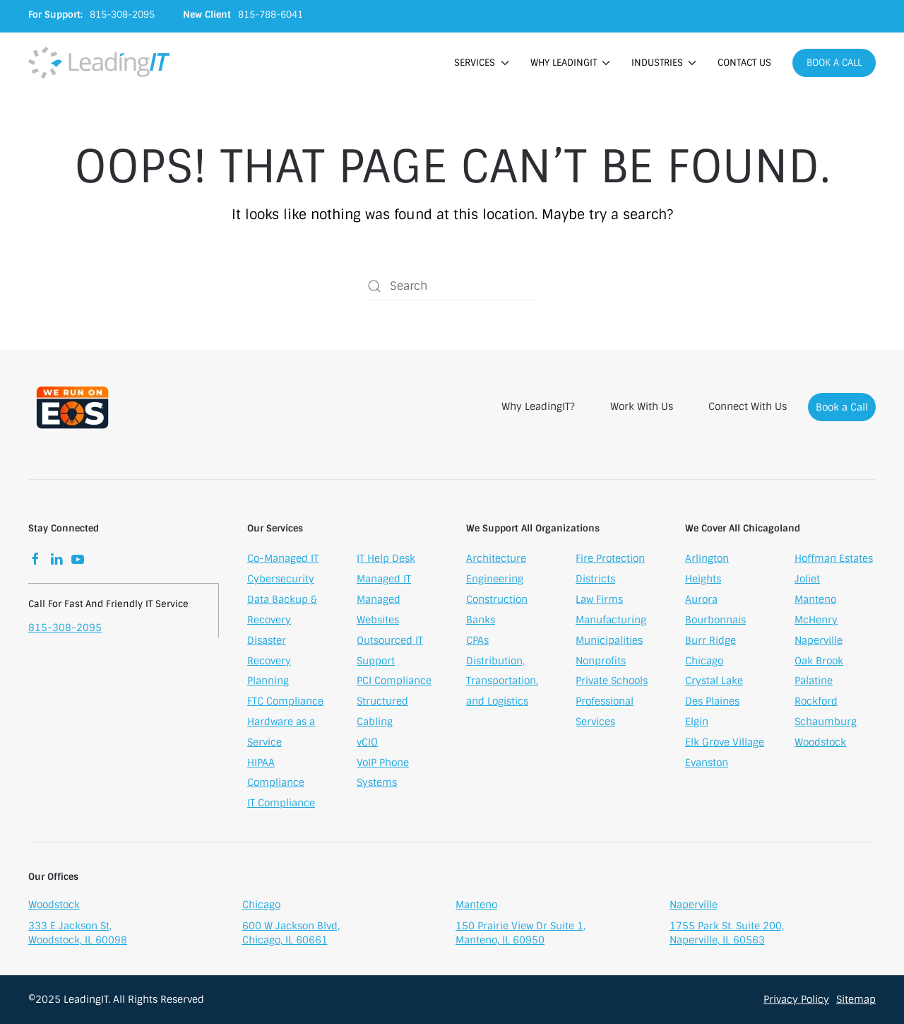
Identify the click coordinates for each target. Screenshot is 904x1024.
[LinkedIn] (56, 559)
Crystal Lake (714, 682)
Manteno (815, 601)
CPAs (477, 641)
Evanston (706, 764)
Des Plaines (712, 703)
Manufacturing (611, 621)
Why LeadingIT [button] (570, 63)
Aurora (701, 601)
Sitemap (856, 999)
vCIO (367, 743)
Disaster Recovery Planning (269, 662)
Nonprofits (601, 662)
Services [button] (481, 63)
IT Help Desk (386, 559)
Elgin (696, 723)
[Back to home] (99, 62)
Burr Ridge (710, 641)
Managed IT (384, 580)
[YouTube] (78, 559)
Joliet (807, 581)
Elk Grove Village (724, 743)
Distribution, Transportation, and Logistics (502, 683)
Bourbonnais (715, 621)
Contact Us (744, 63)
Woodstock (820, 743)
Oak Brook (819, 662)
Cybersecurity (280, 580)
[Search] (452, 286)
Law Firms (599, 600)
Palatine (814, 682)
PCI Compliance (394, 682)
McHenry (816, 621)
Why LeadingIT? (538, 406)
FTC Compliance (285, 702)
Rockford (816, 703)
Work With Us (641, 406)
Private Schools (612, 682)
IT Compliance (281, 804)
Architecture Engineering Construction (497, 581)
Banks (480, 621)
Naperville (819, 641)
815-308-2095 (65, 629)
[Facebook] (35, 559)
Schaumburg (826, 723)
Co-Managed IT (283, 559)
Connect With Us (747, 406)
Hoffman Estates (834, 560)
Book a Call (834, 63)
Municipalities (609, 641)
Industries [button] (663, 63)
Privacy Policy (796, 999)
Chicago (704, 662)
